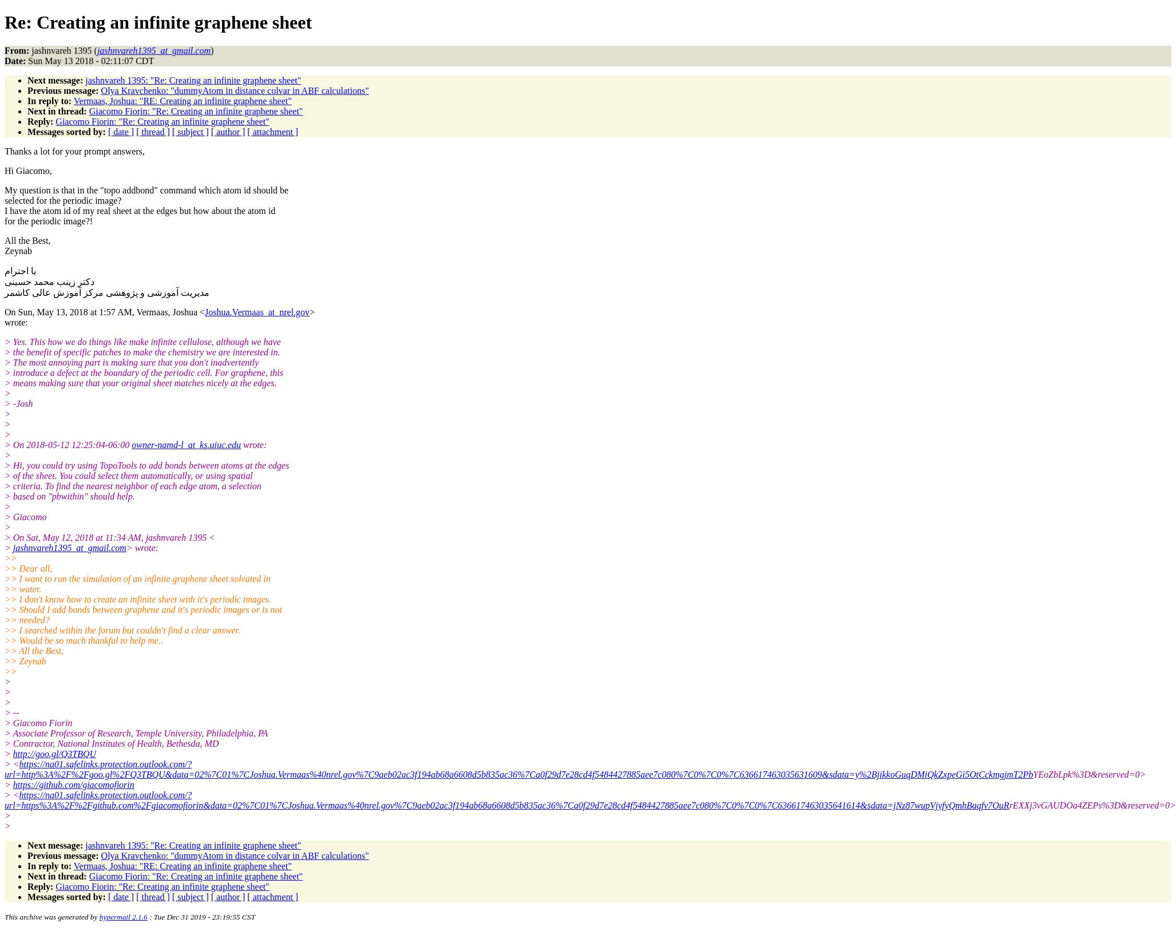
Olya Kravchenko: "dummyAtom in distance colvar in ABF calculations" (235, 91)
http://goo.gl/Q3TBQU (54, 754)
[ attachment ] (272, 132)
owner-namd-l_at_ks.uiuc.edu (186, 445)
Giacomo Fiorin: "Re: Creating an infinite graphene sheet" (196, 111)
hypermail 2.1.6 (124, 917)
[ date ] (121, 132)
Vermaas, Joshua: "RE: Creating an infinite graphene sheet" (183, 101)
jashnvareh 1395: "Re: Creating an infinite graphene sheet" (193, 80)
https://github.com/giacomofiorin (73, 785)
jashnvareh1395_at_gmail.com (69, 548)
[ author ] (228, 132)
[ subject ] (190, 132)
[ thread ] (153, 132)
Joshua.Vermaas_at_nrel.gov (257, 312)
